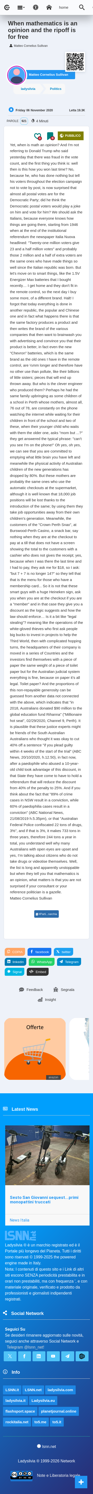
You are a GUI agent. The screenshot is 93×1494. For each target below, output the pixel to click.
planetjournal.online (58, 1411)
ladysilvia (28, 89)
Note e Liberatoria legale (58, 1475)
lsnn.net (46, 1446)
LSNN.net (33, 1390)
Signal (14, 972)
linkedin (15, 962)
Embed (37, 972)
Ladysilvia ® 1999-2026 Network (46, 1461)
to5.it (56, 1422)
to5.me (40, 1422)
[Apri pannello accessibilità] (35, 7)
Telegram (69, 962)
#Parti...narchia (46, 913)
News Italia (19, 1220)
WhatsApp (41, 962)
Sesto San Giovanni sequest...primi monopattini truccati (44, 1200)
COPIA (15, 952)
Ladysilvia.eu (43, 1400)
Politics (56, 89)
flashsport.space (20, 1411)
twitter (63, 952)
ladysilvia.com (60, 1390)
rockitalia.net (17, 1422)
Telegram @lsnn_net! (25, 1347)
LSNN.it (12, 1390)
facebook (39, 952)
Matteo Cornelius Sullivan (48, 74)
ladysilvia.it (15, 1400)
